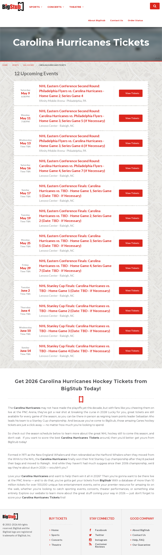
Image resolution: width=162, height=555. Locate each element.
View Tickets (132, 93)
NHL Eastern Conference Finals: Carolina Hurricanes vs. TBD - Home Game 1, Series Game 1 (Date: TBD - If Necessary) (75, 191)
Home (5, 65)
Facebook (101, 530)
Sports (15, 65)
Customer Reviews (101, 545)
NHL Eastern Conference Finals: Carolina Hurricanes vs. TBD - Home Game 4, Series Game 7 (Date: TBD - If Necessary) (75, 266)
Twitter (99, 535)
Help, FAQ (138, 539)
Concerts (56, 539)
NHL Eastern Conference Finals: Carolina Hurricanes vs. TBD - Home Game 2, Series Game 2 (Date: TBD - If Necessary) (75, 216)
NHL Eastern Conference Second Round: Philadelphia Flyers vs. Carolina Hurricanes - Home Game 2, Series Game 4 (71, 91)
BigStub (17, 528)
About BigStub (96, 20)
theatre (76, 6)
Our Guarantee (141, 544)
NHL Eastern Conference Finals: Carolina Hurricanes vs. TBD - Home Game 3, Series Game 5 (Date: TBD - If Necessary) (75, 241)
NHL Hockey (28, 65)
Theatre (56, 544)
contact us (116, 20)
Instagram (101, 540)
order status (135, 20)
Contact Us (139, 534)
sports (36, 6)
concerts (56, 6)
